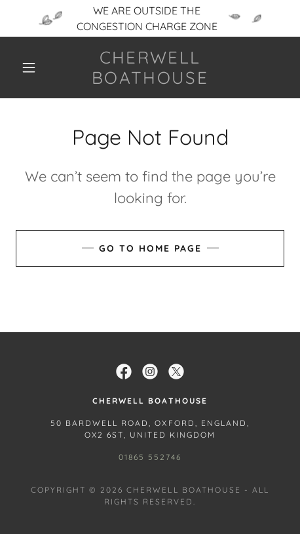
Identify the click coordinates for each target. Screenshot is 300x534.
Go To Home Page (150, 248)
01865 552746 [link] (150, 457)
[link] (150, 67)
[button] (29, 67)
